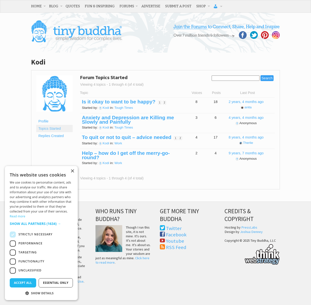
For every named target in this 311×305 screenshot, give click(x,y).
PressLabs (249, 227)
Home (36, 6)
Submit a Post (178, 6)
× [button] (72, 171)
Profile (43, 121)
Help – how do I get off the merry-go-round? (126, 155)
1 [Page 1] (160, 102)
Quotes (73, 6)
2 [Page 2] (164, 102)
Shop (201, 6)
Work (118, 143)
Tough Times (123, 108)
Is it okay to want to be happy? (119, 101)
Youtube (175, 241)
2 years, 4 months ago (246, 102)
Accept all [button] (23, 283)
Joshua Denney (251, 232)
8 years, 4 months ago (246, 137)
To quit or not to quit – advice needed (126, 137)
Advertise (150, 6)
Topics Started (49, 128)
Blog (53, 6)
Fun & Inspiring (100, 6)
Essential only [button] (56, 283)
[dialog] (41, 233)
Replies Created (51, 136)
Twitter (174, 228)
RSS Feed (176, 247)
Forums (127, 6)
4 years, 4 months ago (246, 118)
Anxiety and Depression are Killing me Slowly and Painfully (128, 120)
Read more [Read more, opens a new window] (17, 216)
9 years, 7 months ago (246, 153)
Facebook (176, 234)
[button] (41, 223)
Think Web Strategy (252, 254)
